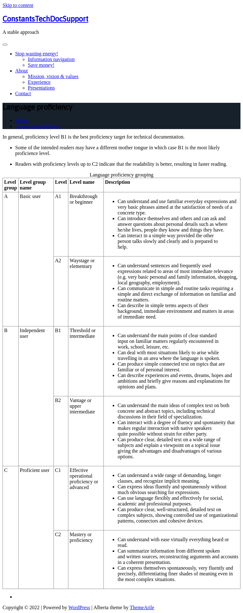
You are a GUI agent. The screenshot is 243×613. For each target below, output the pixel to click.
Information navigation (51, 59)
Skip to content (18, 5)
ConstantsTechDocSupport (45, 19)
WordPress (79, 607)
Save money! (41, 65)
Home (21, 120)
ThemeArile (142, 607)
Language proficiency (37, 126)
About (21, 70)
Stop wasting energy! (36, 53)
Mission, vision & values (53, 76)
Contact (23, 93)
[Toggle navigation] (5, 45)
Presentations (41, 87)
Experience (39, 82)
